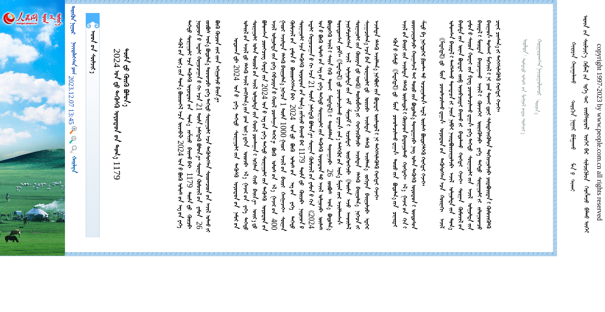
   (93, 51)
